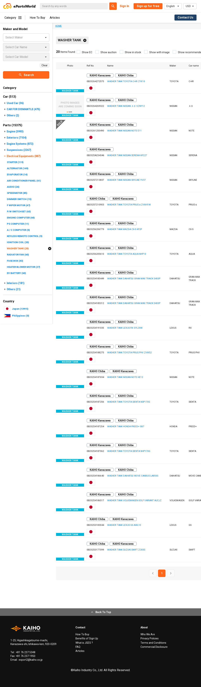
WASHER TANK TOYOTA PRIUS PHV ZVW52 (129, 352)
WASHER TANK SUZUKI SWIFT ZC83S (126, 549)
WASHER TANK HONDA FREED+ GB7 (125, 426)
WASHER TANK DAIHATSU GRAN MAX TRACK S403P (133, 278)
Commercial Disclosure (154, 646)
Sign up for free (148, 6)
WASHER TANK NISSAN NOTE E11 (124, 130)
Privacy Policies (149, 638)
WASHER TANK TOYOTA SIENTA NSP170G (128, 402)
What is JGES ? (84, 642)
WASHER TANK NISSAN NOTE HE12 (125, 377)
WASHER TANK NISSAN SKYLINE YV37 (126, 180)
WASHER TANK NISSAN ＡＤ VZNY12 (126, 106)
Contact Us (185, 17)
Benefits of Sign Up (86, 638)
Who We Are (147, 634)
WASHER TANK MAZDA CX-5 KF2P (124, 229)
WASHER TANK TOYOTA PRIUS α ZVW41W (129, 204)
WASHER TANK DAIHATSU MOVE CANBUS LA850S (132, 475)
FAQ (77, 646)
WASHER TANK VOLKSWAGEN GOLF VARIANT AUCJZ (134, 500)
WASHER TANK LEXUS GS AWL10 (124, 525)
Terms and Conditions (153, 642)
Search (26, 75)
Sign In (124, 6)
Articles (55, 17)
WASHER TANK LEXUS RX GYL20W (125, 328)
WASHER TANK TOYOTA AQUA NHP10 (126, 254)
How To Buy (37, 17)
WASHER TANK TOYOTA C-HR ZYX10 (126, 81)
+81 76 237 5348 (25, 652)
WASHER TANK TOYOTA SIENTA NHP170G (128, 451)
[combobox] (5, 37)
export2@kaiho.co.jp (30, 659)
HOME (58, 26)
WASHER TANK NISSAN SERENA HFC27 (127, 155)
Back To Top (100, 612)
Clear (44, 65)
